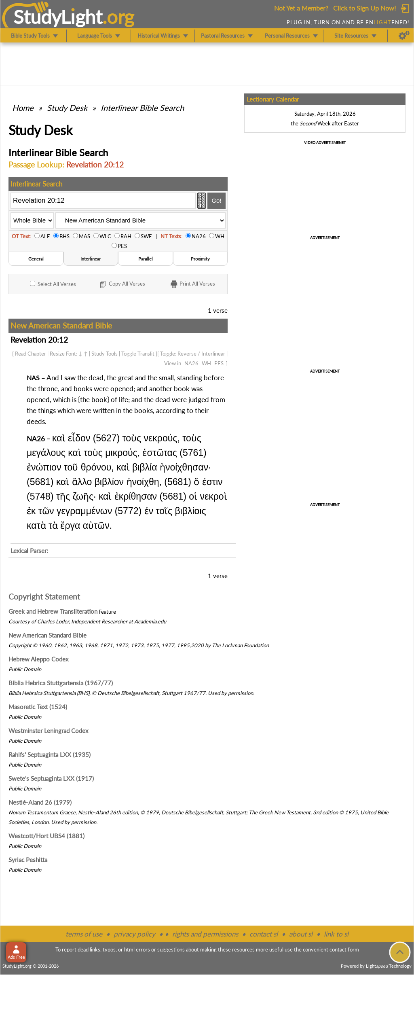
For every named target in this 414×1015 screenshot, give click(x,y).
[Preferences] (404, 36)
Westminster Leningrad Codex (48, 730)
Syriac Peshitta (27, 859)
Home (23, 107)
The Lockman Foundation (240, 645)
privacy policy (134, 934)
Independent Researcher (99, 621)
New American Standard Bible (47, 635)
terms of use (83, 934)
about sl (301, 934)
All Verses (53, 284)
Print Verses (192, 284)
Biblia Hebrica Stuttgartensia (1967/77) (60, 683)
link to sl (336, 934)
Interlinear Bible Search (142, 107)
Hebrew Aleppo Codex (38, 659)
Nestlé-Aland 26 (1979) (40, 802)
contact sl (263, 934)
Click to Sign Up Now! (364, 8)
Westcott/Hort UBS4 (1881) (46, 835)
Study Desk (67, 107)
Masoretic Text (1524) (37, 706)
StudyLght (58, 16)
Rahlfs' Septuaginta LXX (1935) (49, 754)
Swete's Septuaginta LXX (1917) (51, 778)
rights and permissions (205, 934)
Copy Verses (122, 284)
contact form (344, 949)
